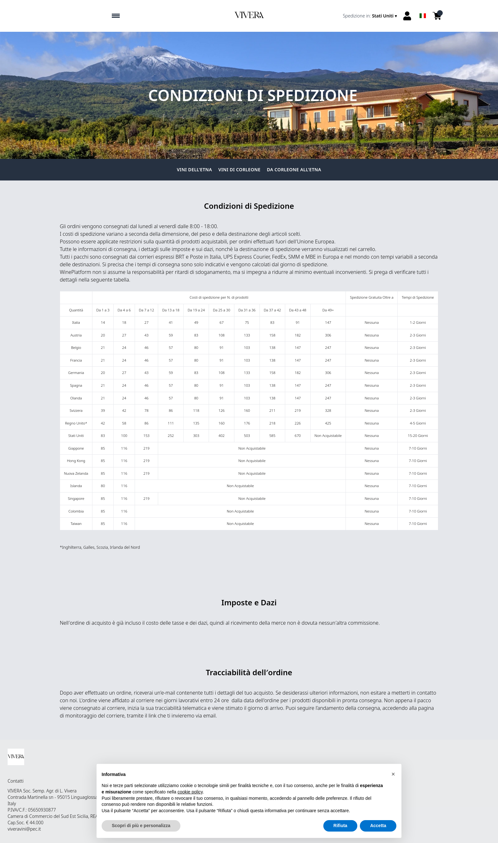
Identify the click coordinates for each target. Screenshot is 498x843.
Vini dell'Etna (194, 170)
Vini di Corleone (240, 170)
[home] (249, 16)
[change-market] (370, 16)
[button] (393, 774)
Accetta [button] (378, 825)
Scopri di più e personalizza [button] (141, 825)
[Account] (407, 15)
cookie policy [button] (190, 791)
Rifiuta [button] (340, 825)
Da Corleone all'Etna (294, 170)
